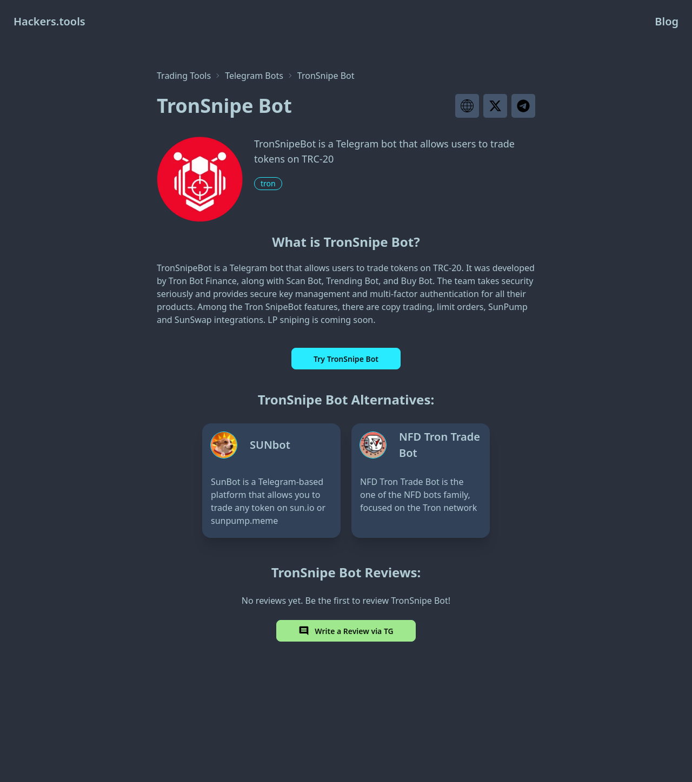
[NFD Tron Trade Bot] (420, 480)
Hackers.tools (49, 21)
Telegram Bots (254, 76)
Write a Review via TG (346, 630)
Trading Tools (184, 76)
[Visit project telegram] (523, 106)
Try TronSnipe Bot (346, 359)
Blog (666, 21)
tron (268, 183)
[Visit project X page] (495, 106)
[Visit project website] (467, 106)
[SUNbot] (271, 480)
